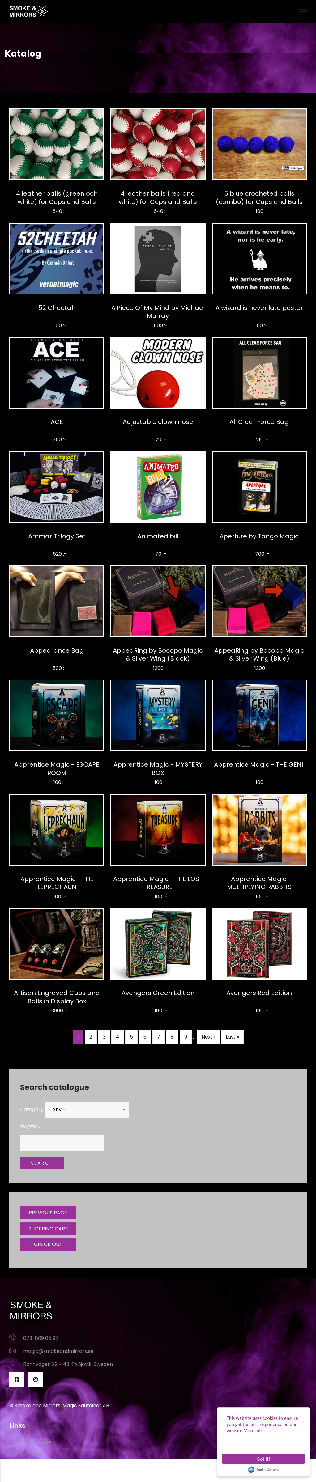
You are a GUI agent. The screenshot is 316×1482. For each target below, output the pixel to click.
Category (31, 1109)
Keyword (30, 1125)
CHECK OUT (48, 1244)
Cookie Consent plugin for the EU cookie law (263, 1469)
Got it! (263, 1459)
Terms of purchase (32, 1441)
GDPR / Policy (25, 1454)
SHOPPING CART (48, 1228)
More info (253, 1430)
